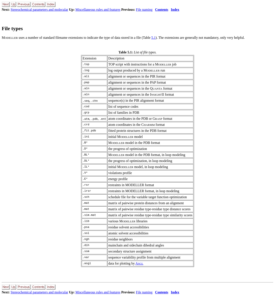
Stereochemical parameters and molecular (39, 9)
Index (175, 9)
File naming (144, 9)
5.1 (153, 37)
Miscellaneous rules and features (97, 9)
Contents (161, 9)
